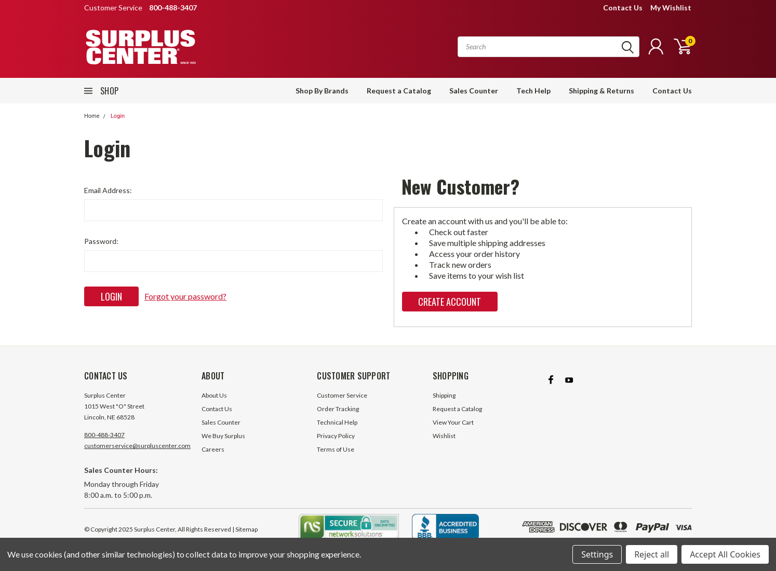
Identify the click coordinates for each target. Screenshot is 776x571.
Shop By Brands (322, 90)
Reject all (651, 554)
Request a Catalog (399, 90)
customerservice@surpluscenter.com (137, 446)
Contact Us (623, 7)
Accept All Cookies (725, 554)
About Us (214, 395)
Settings (597, 554)
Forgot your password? (185, 296)
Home (92, 116)
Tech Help (533, 90)
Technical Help (337, 422)
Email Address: (108, 190)
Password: (101, 241)
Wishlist (444, 436)
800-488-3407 (104, 435)
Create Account (449, 301)
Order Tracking (338, 409)
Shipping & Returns (601, 90)
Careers (213, 449)
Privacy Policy (336, 436)
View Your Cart (453, 422)
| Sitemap (245, 529)
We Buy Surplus (223, 436)
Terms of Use (335, 449)
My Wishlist (670, 7)
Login (118, 116)
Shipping (444, 395)
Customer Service (342, 395)
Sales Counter (473, 90)
